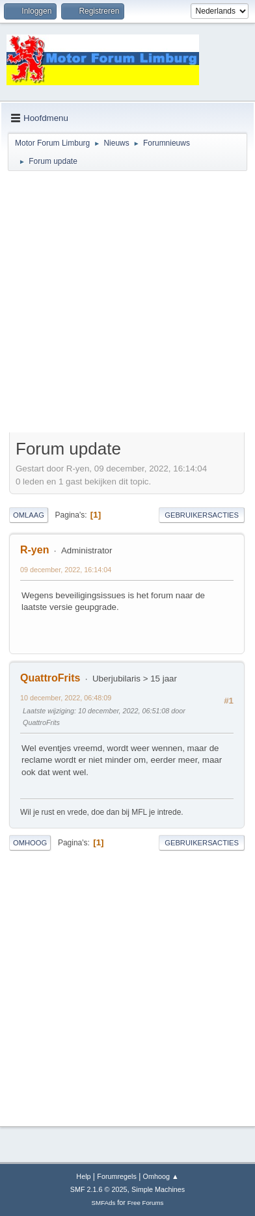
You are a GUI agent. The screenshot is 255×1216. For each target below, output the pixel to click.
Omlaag (28, 515)
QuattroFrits (50, 677)
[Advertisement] (127, 303)
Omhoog (30, 843)
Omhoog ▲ (161, 1176)
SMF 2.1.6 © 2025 (99, 1189)
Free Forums (146, 1202)
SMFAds (104, 1202)
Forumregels (117, 1176)
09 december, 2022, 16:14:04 (65, 570)
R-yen (34, 549)
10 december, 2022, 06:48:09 (65, 698)
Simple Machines (158, 1189)
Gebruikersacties (202, 515)
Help (83, 1176)
